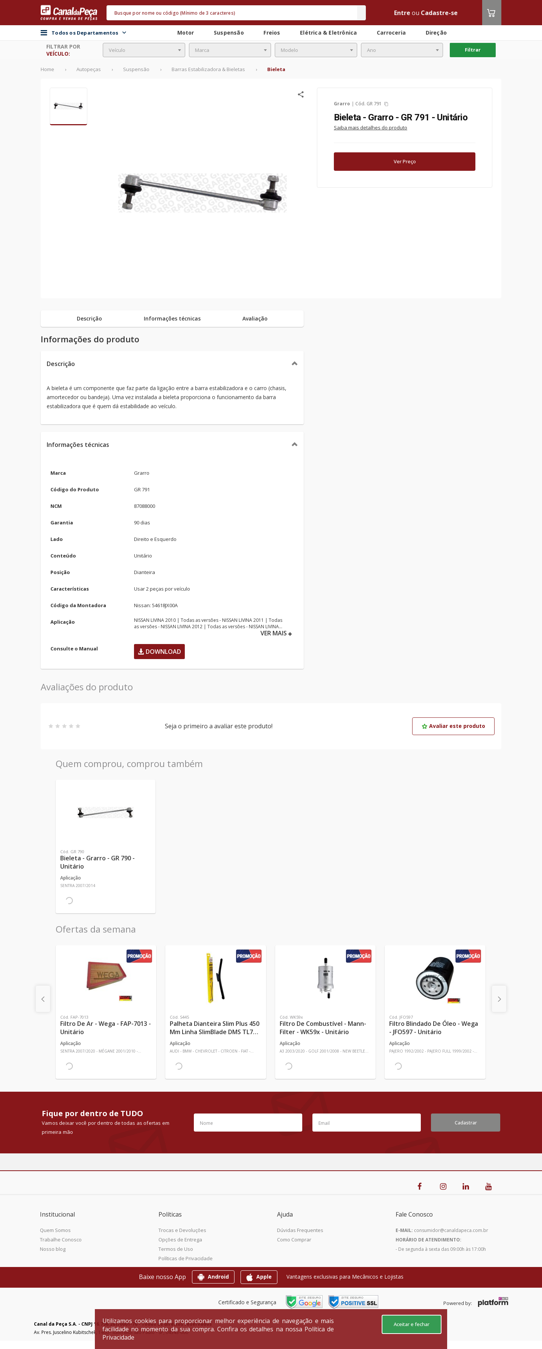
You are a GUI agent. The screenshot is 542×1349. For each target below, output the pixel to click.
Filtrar (473, 49)
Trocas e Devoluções (182, 1230)
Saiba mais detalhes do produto (370, 127)
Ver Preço (405, 161)
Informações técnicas (78, 445)
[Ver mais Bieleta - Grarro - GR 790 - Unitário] (105, 812)
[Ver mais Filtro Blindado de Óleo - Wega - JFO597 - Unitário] (435, 978)
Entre (402, 13)
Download (159, 651)
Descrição (61, 364)
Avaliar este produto (453, 725)
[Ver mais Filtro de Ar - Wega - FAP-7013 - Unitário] (106, 978)
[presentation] (42, 998)
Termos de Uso (175, 1249)
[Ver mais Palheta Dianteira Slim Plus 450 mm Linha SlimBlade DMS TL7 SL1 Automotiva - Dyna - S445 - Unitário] (215, 978)
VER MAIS (276, 633)
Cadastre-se (439, 13)
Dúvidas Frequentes (300, 1230)
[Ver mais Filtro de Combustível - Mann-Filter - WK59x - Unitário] (325, 978)
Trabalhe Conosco (61, 1239)
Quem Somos (55, 1230)
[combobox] (144, 50)
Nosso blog (52, 1249)
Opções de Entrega (180, 1239)
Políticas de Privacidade (185, 1258)
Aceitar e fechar (411, 1324)
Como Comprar (294, 1239)
